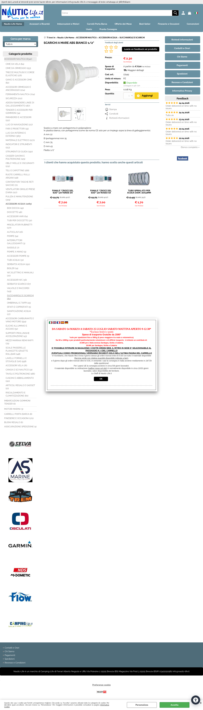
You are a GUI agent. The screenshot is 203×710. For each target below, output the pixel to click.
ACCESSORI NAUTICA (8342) (18, 60)
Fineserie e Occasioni (181, 24)
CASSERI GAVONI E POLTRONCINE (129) (15, 158)
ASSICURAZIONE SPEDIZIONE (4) (20, 427)
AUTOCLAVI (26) (15, 233)
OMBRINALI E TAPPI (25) (19, 304)
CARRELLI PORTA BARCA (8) (18, 415)
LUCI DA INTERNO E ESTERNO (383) (16, 136)
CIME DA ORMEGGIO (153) (18, 69)
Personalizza (141, 705)
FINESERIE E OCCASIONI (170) (19, 419)
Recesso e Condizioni (15, 664)
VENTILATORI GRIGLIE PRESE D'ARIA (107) (20, 192)
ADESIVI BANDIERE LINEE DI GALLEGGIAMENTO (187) (20, 105)
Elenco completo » (190, 148)
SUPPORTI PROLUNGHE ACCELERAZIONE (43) (17, 336)
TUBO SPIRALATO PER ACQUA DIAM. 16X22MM (139, 193)
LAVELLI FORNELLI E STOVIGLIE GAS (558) (16, 361)
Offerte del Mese (134, 24)
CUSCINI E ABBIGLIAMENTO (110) (20, 381)
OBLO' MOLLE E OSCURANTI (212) (20, 166)
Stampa (113, 110)
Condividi (113, 115)
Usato (99, 30)
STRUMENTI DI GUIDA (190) (19, 153)
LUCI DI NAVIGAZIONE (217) (19, 125)
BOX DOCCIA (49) (15, 209)
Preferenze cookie (101, 686)
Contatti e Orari (12, 649)
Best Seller (156, 24)
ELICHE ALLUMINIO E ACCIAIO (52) (16, 328)
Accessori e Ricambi (47, 24)
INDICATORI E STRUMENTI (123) (19, 147)
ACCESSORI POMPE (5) (18, 257)
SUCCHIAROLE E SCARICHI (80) (20, 298)
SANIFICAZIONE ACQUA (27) (19, 314)
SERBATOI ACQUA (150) (18, 265)
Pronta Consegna (119, 30)
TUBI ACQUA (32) (15, 261)
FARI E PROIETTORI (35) (17, 130)
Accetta (174, 705)
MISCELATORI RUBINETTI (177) (19, 227)
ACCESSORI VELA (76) (16, 366)
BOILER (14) (12, 269)
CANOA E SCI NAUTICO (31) (19, 371)
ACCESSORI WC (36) (17, 281)
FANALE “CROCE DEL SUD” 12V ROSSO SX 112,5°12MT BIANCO (101, 193)
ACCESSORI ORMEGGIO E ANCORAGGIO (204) (18, 90)
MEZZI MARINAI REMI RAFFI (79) (19, 343)
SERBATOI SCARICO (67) (19, 285)
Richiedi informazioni (119, 119)
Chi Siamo (9, 652)
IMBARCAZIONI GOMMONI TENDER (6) (17, 403)
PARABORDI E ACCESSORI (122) (18, 120)
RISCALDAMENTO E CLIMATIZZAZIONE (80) (17, 395)
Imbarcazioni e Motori (77, 24)
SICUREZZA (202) (14, 99)
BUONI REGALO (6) (13, 423)
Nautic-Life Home (20, 24)
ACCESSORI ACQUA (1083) (19, 205)
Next (98, 77)
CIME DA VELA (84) (15, 65)
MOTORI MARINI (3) (13, 410)
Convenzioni (81, 30)
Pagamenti (10, 656)
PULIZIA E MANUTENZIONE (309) (19, 199)
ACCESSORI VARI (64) (17, 217)
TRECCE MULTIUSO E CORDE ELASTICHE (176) (20, 75)
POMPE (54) (12, 237)
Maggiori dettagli (136, 71)
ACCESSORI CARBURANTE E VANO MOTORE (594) (20, 321)
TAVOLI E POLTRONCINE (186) (20, 375)
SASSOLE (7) (13, 249)
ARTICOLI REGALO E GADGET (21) (20, 388)
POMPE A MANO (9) (16, 253)
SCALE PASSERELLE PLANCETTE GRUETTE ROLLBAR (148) (17, 352)
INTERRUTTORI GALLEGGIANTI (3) (16, 243)
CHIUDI (201, 702)
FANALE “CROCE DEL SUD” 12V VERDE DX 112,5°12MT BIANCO (62, 193)
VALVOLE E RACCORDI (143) (18, 291)
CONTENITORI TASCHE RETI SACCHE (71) (20, 185)
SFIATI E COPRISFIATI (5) (19, 308)
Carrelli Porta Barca (107, 24)
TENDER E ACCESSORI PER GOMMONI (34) (19, 113)
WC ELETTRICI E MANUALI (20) (20, 275)
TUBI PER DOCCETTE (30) (19, 221)
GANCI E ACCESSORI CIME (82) (19, 82)
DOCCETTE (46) (14, 213)
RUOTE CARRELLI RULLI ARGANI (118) (18, 177)
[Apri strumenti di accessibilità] (195, 699)
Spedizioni (10, 660)
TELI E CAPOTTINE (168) (17, 171)
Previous (45, 77)
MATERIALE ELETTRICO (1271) (20, 141)
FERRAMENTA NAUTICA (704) (20, 95)
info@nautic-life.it (76, 2)
